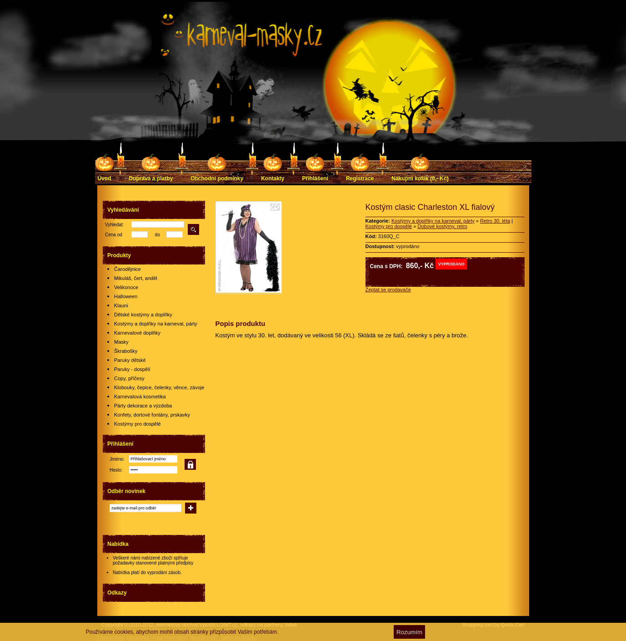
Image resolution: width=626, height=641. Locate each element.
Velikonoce (126, 287)
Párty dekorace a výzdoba (143, 405)
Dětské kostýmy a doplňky (143, 314)
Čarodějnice (127, 269)
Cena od (113, 234)
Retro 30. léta (495, 221)
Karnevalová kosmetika (140, 396)
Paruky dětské (130, 360)
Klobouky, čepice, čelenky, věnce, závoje (159, 387)
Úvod (104, 178)
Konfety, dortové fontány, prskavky (152, 414)
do (157, 234)
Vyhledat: (114, 224)
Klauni (121, 305)
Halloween (125, 296)
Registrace (360, 178)
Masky (121, 342)
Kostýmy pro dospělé (137, 424)
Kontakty (272, 178)
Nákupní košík (419, 178)
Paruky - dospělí (132, 369)
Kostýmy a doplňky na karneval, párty (155, 323)
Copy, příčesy (129, 378)
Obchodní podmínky (216, 178)
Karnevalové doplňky (137, 333)
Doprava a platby (151, 178)
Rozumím (409, 632)
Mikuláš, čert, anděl (135, 278)
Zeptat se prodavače (388, 289)
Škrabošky (125, 351)
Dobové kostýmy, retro (442, 226)
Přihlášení (315, 178)
